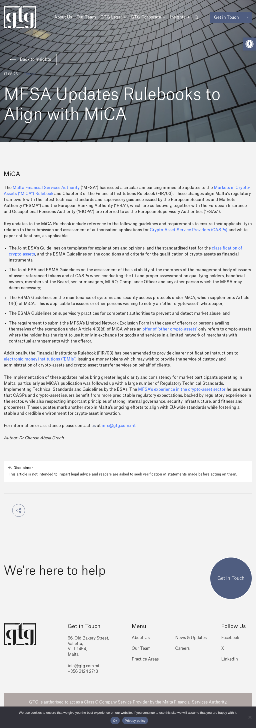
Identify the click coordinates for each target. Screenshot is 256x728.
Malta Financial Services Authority (46, 188)
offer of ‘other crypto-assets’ (169, 329)
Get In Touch (231, 578)
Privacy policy (135, 720)
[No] (249, 717)
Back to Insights (30, 60)
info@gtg (76, 666)
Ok (115, 720)
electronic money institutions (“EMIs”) (40, 359)
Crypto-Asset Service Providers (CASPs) (189, 230)
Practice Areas (145, 659)
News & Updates (191, 638)
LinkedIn (229, 659)
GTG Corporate (148, 17)
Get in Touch (226, 18)
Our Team (86, 17)
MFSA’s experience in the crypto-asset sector (182, 390)
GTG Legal (113, 17)
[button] (249, 44)
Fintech (30, 74)
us (94, 426)
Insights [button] (180, 17)
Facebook (230, 638)
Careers (182, 648)
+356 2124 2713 (83, 672)
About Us (63, 17)
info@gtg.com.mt (119, 426)
